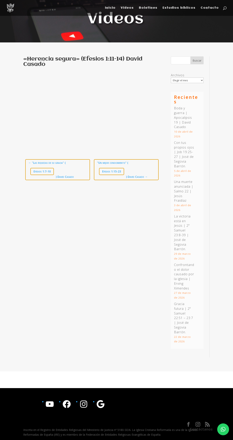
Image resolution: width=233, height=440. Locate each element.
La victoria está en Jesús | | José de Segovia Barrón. (182, 232)
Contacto (210, 8)
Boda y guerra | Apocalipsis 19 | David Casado (183, 117)
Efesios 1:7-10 (42, 171)
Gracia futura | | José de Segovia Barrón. (183, 318)
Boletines (148, 8)
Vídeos (127, 8)
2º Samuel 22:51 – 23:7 (183, 313)
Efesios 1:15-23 (111, 171)
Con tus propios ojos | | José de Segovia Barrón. (184, 154)
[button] (223, 429)
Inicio (110, 8)
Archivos (177, 75)
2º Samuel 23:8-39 (182, 230)
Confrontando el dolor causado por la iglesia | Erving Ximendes (184, 276)
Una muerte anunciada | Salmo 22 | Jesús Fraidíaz (183, 191)
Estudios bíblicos (179, 8)
